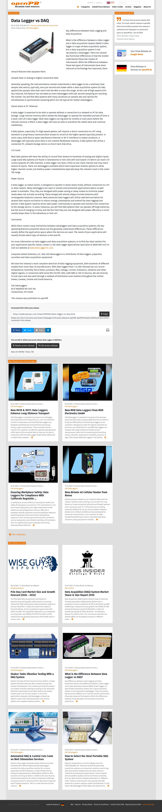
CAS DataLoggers (32, 28)
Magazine (137, 7)
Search (145, 3)
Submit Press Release (101, 7)
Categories (85, 7)
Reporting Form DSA (133, 804)
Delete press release (23, 345)
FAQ (72, 804)
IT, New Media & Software (29, 586)
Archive (128, 7)
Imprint (99, 3)
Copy (104, 314)
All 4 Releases (17, 534)
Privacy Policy (87, 804)
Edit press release (48, 345)
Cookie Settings (148, 804)
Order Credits (117, 7)
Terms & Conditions (101, 804)
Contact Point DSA (117, 804)
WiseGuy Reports (17, 588)
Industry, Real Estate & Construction (44, 25)
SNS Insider (69, 588)
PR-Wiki (91, 3)
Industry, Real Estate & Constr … (32, 404)
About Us (147, 7)
